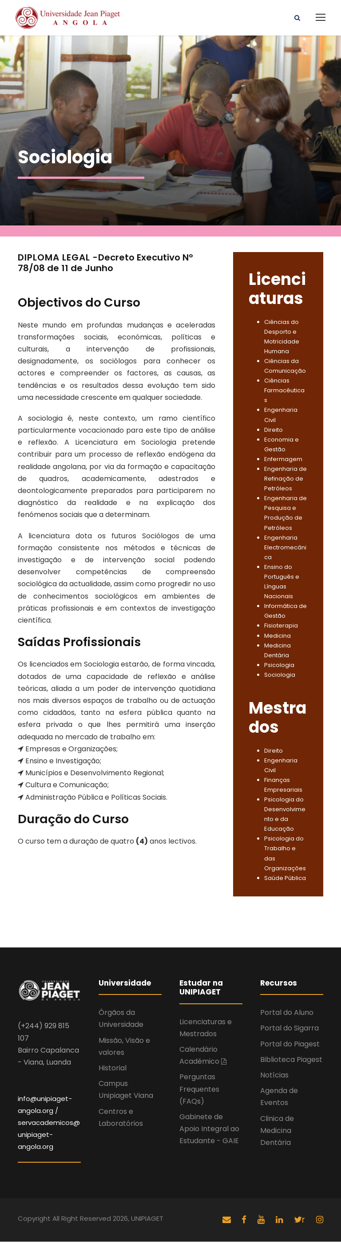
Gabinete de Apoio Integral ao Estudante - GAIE (209, 1130)
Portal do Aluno (286, 1014)
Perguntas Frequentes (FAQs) (199, 1090)
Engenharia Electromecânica (285, 549)
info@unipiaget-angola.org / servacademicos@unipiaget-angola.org (49, 1124)
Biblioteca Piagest (291, 1061)
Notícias (274, 1076)
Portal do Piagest (290, 1045)
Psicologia (279, 666)
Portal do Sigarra (289, 1030)
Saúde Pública (285, 879)
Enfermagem (283, 460)
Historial (113, 1069)
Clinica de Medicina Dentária (277, 1132)
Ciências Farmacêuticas (284, 392)
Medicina (277, 637)
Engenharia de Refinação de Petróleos (285, 480)
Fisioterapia (281, 627)
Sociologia (279, 676)
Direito (273, 431)
